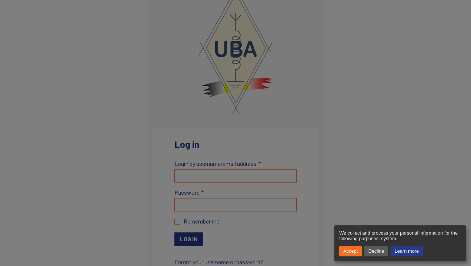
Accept (350, 251)
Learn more (407, 251)
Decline (376, 251)
